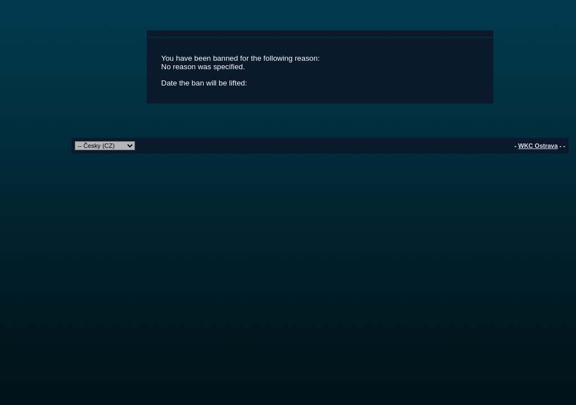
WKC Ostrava (537, 145)
